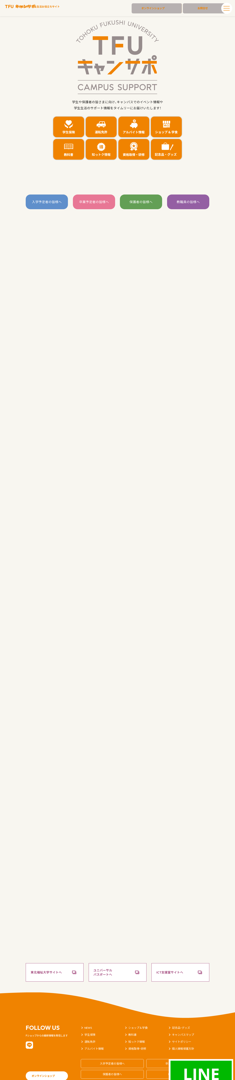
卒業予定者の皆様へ (94, 202)
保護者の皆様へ (141, 202)
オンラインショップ (162, 8)
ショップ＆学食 (138, 1014)
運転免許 (90, 1028)
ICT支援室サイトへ (173, 959)
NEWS (88, 1014)
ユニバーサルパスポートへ (106, 958)
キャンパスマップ (184, 1021)
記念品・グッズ (181, 1014)
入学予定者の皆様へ (47, 202)
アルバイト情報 (94, 1035)
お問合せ (200, 8)
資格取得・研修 (137, 1035)
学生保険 (90, 1021)
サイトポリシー (182, 1028)
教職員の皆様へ (188, 202)
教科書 (132, 1021)
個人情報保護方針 (184, 1035)
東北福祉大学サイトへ (49, 959)
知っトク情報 (137, 1028)
